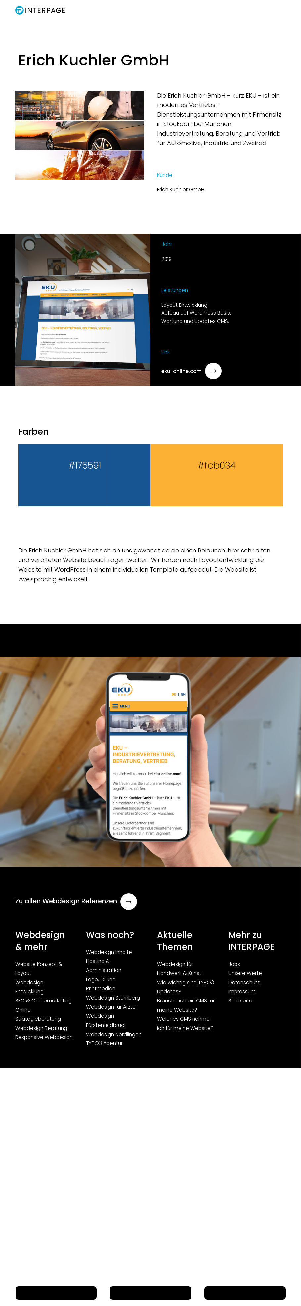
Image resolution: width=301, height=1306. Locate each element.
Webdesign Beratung (41, 1028)
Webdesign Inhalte (109, 952)
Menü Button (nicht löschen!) (245, 1293)
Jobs (234, 964)
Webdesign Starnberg (113, 997)
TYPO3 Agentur (104, 1043)
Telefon (56, 1293)
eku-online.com (191, 371)
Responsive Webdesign (44, 1037)
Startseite (240, 1000)
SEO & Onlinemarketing (43, 1000)
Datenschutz (244, 982)
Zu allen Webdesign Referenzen (76, 901)
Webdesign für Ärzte (111, 1006)
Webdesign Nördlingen (114, 1034)
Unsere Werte (245, 973)
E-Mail (150, 1293)
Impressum (242, 991)
